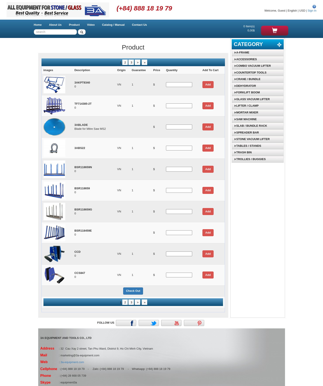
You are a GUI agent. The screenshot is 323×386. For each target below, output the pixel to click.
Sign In (312, 10)
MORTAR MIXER (246, 112)
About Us (55, 24)
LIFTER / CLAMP (246, 105)
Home (38, 24)
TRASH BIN (243, 152)
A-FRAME (241, 52)
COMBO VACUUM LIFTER (252, 65)
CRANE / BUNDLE (247, 79)
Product (74, 24)
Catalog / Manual (113, 24)
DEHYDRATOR (245, 85)
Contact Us (139, 24)
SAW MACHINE (245, 119)
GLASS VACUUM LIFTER (252, 99)
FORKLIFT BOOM (247, 92)
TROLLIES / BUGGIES (250, 159)
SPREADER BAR (246, 132)
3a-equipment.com (72, 362)
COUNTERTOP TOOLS (250, 72)
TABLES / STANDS (247, 145)
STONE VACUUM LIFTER (252, 139)
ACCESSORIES (245, 59)
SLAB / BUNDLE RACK (250, 125)
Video (91, 24)
